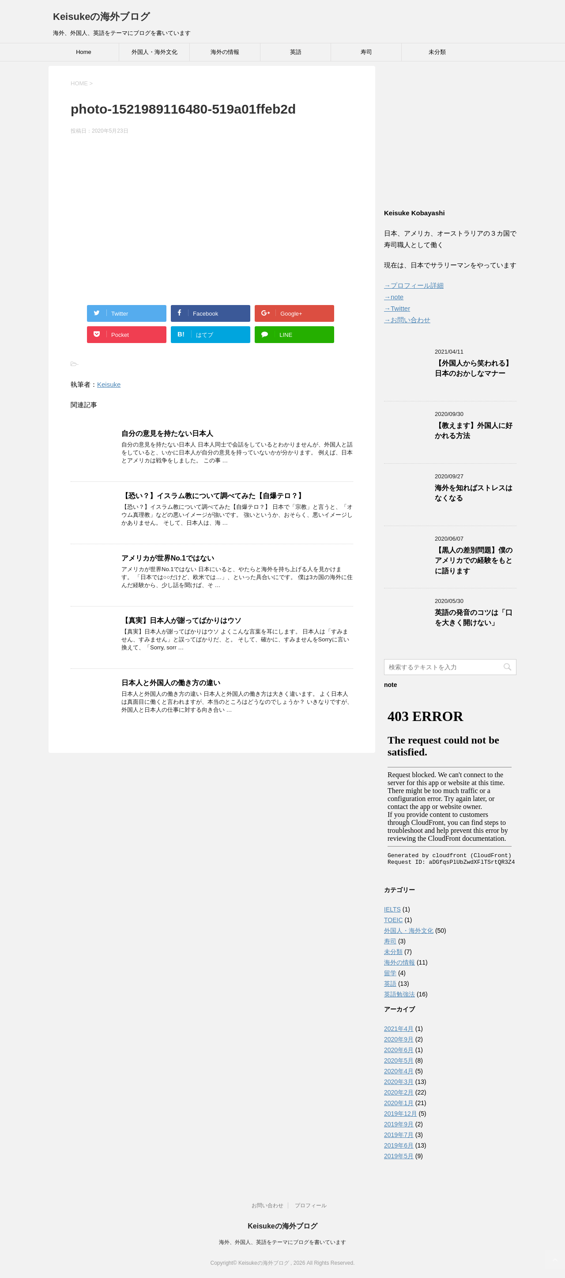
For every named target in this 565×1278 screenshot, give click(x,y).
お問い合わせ (267, 1205)
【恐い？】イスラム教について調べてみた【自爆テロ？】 (213, 496)
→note (393, 297)
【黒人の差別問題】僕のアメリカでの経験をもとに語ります (473, 560)
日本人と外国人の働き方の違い (170, 683)
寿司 (366, 52)
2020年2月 (399, 1092)
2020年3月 (399, 1081)
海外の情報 (225, 52)
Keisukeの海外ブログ (101, 16)
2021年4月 (399, 1028)
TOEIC (393, 919)
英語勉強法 (399, 994)
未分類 (437, 52)
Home (83, 52)
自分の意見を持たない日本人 (167, 433)
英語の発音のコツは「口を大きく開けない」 (473, 617)
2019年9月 (399, 1124)
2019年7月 (399, 1134)
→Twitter (397, 308)
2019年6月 (399, 1145)
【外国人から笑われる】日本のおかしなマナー (473, 368)
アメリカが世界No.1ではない (167, 558)
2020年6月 (399, 1049)
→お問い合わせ (407, 320)
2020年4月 (399, 1071)
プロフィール (311, 1205)
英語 (295, 52)
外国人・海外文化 (154, 52)
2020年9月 (399, 1039)
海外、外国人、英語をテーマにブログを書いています (282, 1242)
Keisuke (109, 384)
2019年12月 (400, 1113)
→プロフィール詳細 (414, 285)
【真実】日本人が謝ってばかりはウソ (181, 620)
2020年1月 (399, 1102)
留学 (390, 973)
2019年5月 (399, 1156)
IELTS (392, 909)
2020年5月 (399, 1060)
